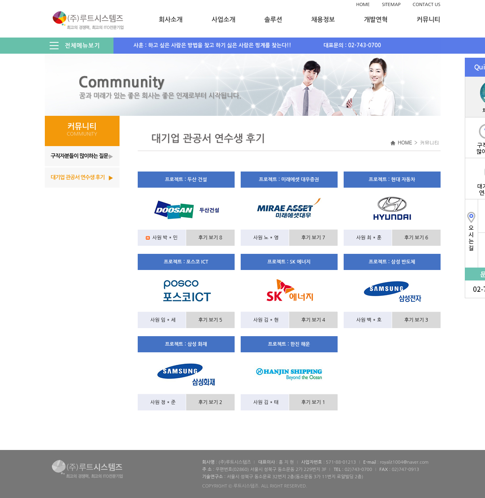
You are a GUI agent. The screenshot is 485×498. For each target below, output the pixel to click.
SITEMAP (391, 4)
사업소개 (223, 20)
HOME (363, 4)
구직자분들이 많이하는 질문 (79, 156)
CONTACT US (427, 4)
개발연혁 (376, 20)
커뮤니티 (429, 20)
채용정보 (323, 20)
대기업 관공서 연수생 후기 (78, 177)
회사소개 (171, 20)
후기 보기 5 (210, 320)
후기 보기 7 (313, 237)
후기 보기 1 (313, 402)
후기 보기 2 (210, 402)
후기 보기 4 (313, 320)
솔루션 (273, 20)
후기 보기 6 (416, 237)
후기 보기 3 (416, 320)
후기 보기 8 (210, 237)
